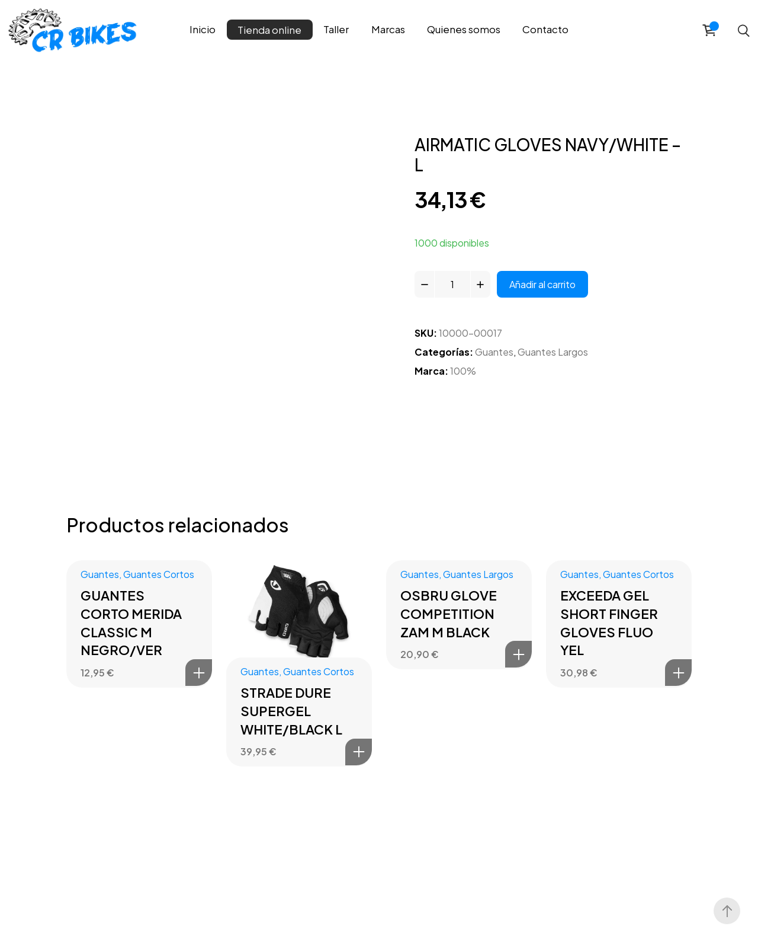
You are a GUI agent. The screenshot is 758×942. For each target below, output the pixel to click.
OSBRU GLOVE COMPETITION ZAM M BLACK (448, 613)
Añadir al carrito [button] (198, 672)
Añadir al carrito (542, 284)
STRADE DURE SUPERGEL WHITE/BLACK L (291, 710)
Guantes (494, 352)
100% (463, 371)
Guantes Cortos (158, 574)
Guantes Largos (553, 352)
